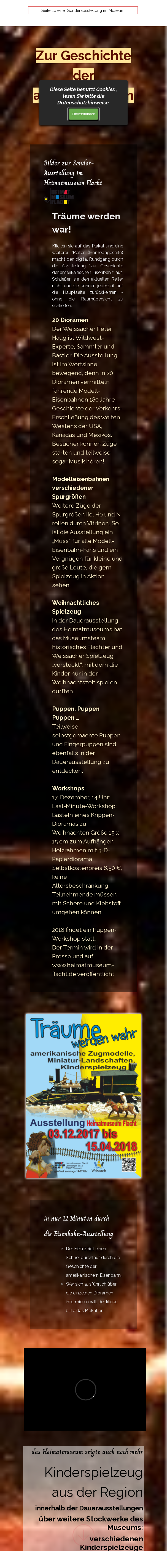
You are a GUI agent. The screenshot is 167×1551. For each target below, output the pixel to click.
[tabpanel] (83, 568)
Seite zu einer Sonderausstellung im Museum (83, 10)
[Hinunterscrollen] (83, 1535)
